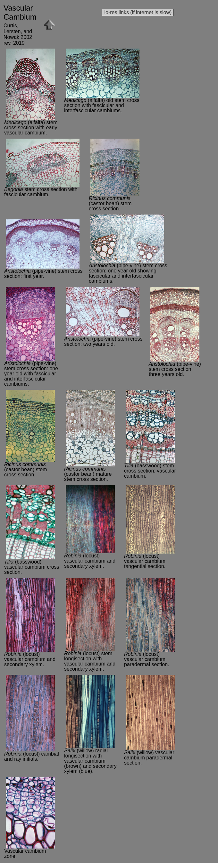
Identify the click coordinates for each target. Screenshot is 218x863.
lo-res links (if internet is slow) (138, 12)
